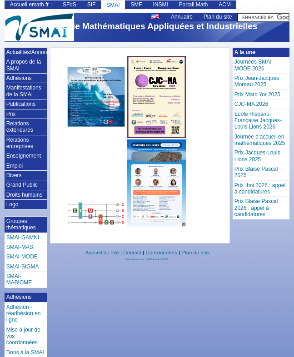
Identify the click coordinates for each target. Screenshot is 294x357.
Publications (20, 104)
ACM (225, 4)
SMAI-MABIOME (19, 279)
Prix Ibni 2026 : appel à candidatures (259, 188)
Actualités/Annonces (26, 52)
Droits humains (24, 195)
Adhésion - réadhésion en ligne (23, 313)
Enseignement (23, 156)
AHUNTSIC (162, 259)
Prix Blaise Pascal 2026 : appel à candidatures (256, 208)
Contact (132, 252)
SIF (91, 4)
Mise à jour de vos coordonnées (23, 336)
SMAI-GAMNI (22, 237)
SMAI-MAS (19, 247)
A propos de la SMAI (23, 65)
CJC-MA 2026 (251, 104)
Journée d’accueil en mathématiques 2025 (259, 140)
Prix (11, 114)
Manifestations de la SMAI (23, 90)
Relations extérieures (19, 126)
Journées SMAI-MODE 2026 (254, 65)
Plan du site (218, 17)
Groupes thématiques (21, 224)
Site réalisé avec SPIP (139, 259)
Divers (14, 175)
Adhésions (19, 78)
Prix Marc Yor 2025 (257, 94)
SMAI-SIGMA (22, 266)
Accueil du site (102, 252)
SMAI (113, 5)
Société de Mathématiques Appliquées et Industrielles (147, 26)
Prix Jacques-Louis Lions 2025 (257, 155)
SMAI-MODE (22, 256)
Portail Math (193, 4)
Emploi (14, 166)
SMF (136, 4)
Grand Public (22, 185)
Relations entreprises (19, 143)
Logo (12, 204)
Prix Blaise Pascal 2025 (256, 172)
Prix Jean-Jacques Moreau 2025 (256, 81)
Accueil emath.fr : (31, 4)
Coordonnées (161, 252)
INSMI (160, 4)
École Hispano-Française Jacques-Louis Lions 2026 (258, 120)
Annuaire (182, 17)
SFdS (69, 4)
